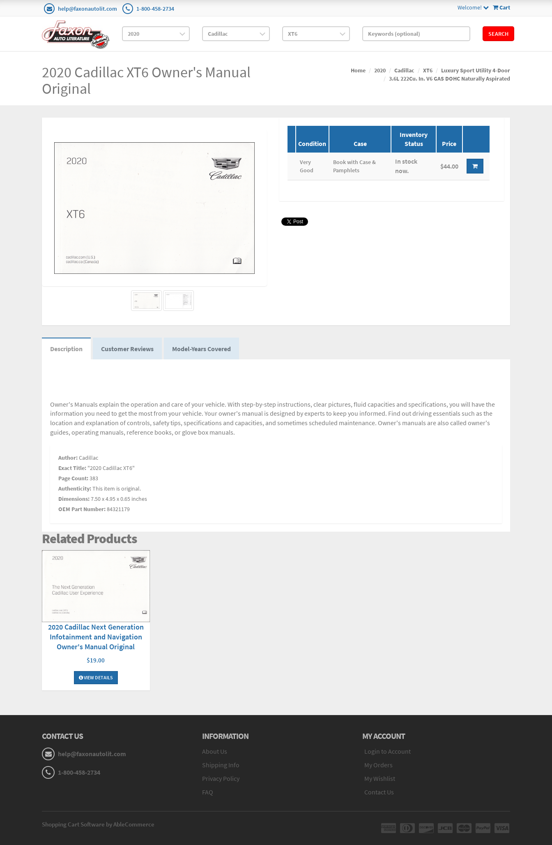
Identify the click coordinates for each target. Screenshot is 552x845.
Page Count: (73, 478)
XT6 (427, 70)
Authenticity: (74, 488)
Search (498, 33)
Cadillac (404, 70)
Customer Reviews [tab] (127, 349)
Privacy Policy (220, 778)
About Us (214, 751)
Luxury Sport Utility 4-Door (475, 70)
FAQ (207, 792)
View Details (96, 677)
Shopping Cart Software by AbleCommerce (98, 824)
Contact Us (379, 792)
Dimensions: (74, 498)
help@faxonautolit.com (87, 8)
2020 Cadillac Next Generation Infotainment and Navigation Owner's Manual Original (96, 636)
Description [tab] (66, 349)
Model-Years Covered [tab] (201, 349)
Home (358, 70)
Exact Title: (72, 468)
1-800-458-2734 (155, 8)
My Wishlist (379, 778)
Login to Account (387, 751)
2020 (380, 70)
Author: (68, 457)
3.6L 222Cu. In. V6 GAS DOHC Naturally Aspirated (449, 78)
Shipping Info (220, 765)
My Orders (378, 765)
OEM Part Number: (82, 509)
